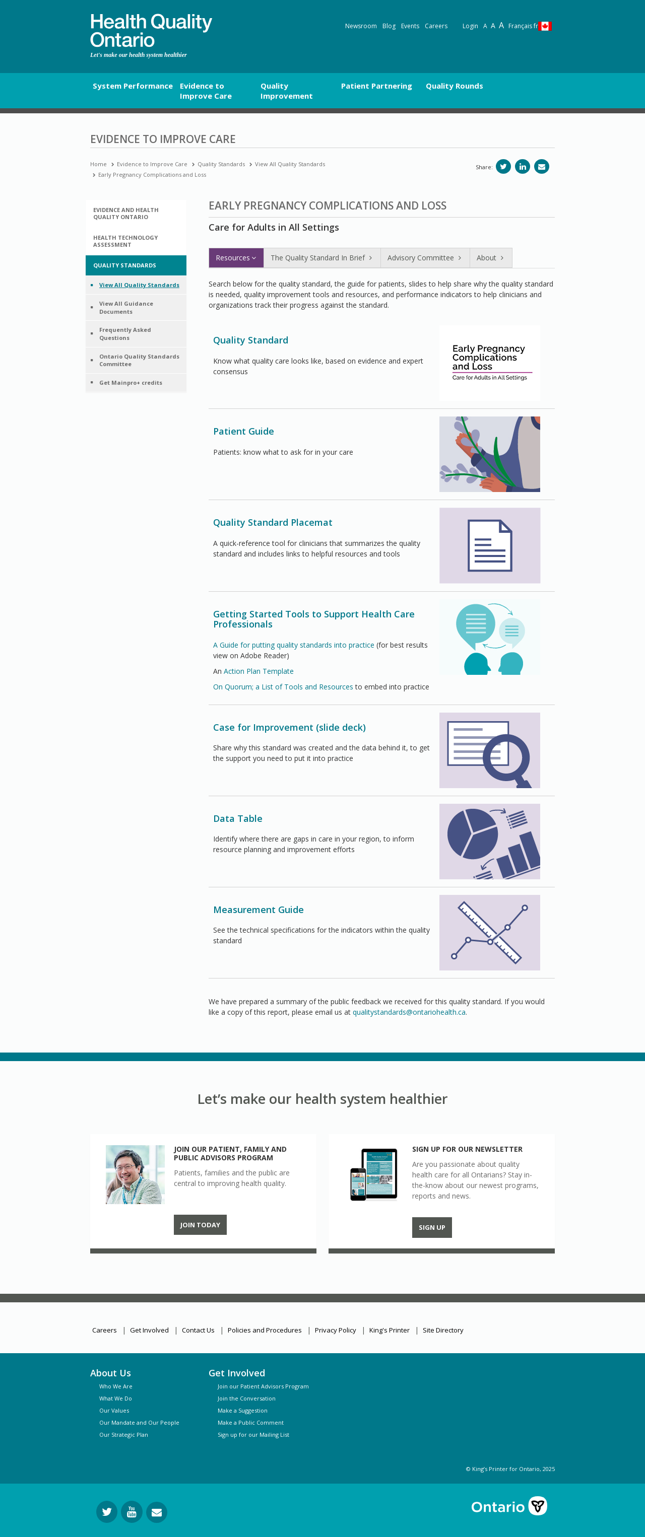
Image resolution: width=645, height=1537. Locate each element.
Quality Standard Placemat (273, 522)
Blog (389, 26)
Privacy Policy (335, 1330)
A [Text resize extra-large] (501, 25)
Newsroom (361, 26)
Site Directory (443, 1330)
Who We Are (116, 1386)
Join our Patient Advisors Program (263, 1386)
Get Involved (149, 1330)
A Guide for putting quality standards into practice (293, 645)
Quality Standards (221, 164)
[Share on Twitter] (503, 166)
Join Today (200, 1224)
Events (410, 26)
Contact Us (198, 1330)
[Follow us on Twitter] (106, 1512)
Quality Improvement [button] (287, 91)
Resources (236, 257)
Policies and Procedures (265, 1330)
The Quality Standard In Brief (322, 257)
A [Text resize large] (493, 25)
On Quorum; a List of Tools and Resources (283, 686)
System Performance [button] (133, 86)
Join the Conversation (247, 1398)
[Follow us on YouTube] (132, 1512)
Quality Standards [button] (124, 265)
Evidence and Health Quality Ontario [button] (126, 213)
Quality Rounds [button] (454, 86)
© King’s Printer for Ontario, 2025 (510, 1469)
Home (98, 164)
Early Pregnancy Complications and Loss (152, 174)
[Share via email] (541, 166)
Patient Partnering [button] (376, 86)
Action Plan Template (259, 671)
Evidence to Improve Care (152, 164)
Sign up (432, 1227)
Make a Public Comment (251, 1422)
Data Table (238, 818)
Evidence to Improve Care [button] (206, 91)
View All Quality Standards (290, 164)
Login (470, 26)
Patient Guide (243, 431)
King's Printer (389, 1330)
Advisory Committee (425, 257)
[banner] (151, 30)
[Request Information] (156, 1512)
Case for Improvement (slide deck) (289, 727)
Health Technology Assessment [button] (125, 241)
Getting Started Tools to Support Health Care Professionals (314, 619)
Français (523, 26)
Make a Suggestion (243, 1410)
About (491, 257)
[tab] (136, 213)
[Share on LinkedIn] (522, 166)
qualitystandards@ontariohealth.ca (409, 1012)
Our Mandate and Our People (139, 1422)
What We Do (115, 1398)
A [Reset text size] (485, 26)
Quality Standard (250, 340)
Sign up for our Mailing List (253, 1434)
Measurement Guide (258, 909)
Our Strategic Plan (123, 1434)
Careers (436, 26)
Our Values (114, 1410)
